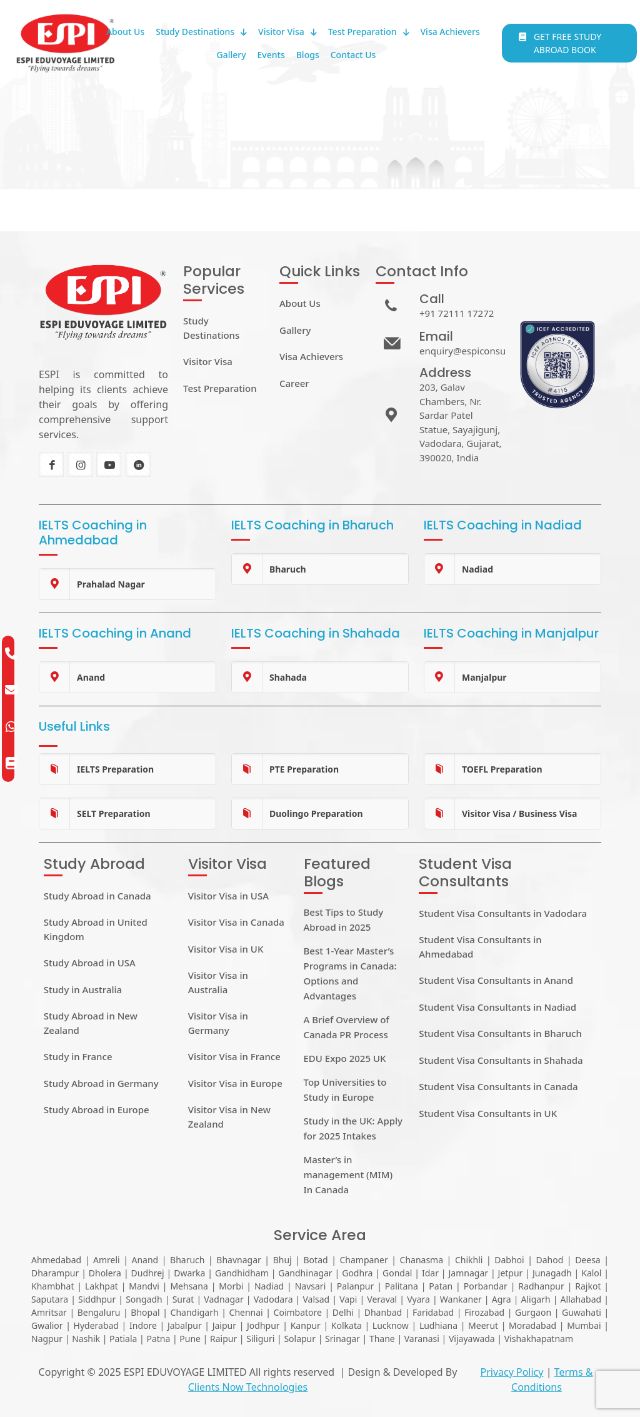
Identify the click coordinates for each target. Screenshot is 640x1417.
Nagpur (46, 1338)
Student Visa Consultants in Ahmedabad (480, 946)
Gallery (295, 330)
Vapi (348, 1299)
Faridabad (433, 1312)
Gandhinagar (305, 1273)
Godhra (357, 1273)
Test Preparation (220, 388)
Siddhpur (97, 1299)
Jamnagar (469, 1273)
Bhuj (282, 1260)
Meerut (483, 1325)
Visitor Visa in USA (228, 895)
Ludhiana (438, 1325)
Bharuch (187, 1260)
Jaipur (224, 1325)
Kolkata (346, 1325)
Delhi (343, 1312)
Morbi (231, 1286)
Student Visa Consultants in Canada (498, 1086)
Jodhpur (263, 1325)
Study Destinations (211, 327)
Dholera (105, 1273)
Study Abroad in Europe (96, 1109)
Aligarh (536, 1299)
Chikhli (468, 1260)
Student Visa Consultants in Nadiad (497, 1007)
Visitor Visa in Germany (218, 1022)
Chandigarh (195, 1312)
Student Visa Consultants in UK (488, 1113)
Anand (144, 1260)
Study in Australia (83, 989)
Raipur (223, 1338)
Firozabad (484, 1312)
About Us (300, 303)
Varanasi (421, 1338)
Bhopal (145, 1312)
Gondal (397, 1273)
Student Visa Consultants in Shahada (500, 1060)
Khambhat (52, 1286)
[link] (127, 584)
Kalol (591, 1273)
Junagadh (552, 1273)
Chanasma (422, 1260)
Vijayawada (472, 1338)
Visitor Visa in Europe (235, 1083)
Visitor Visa (207, 361)
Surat (183, 1299)
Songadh (144, 1299)
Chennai (246, 1312)
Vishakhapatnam (538, 1338)
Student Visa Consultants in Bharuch (500, 1033)
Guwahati (581, 1312)
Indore (143, 1325)
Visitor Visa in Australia (218, 982)
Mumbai (584, 1325)
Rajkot (588, 1286)
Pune (190, 1338)
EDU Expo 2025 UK (345, 1058)
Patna (158, 1338)
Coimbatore (298, 1312)
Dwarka (189, 1273)
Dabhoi (509, 1260)
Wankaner (461, 1299)
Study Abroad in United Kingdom (96, 929)
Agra (501, 1299)
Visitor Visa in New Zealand (229, 1116)
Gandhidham (242, 1273)
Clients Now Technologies (248, 1387)
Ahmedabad (56, 1260)
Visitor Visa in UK (226, 949)
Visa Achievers (311, 356)
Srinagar (342, 1338)
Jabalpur (185, 1325)
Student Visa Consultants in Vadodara (503, 913)
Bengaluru (99, 1312)
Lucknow (390, 1325)
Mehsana (189, 1286)
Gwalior (47, 1325)
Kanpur (306, 1325)
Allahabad (581, 1299)
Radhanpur (541, 1286)
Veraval (382, 1299)
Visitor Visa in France (234, 1056)
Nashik (86, 1338)
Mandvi (144, 1286)
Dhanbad (383, 1312)
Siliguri (260, 1338)
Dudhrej (147, 1273)
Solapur (300, 1338)
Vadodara (273, 1299)
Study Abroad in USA (90, 962)
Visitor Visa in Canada (236, 922)
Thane (382, 1338)
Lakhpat (101, 1286)
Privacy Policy (511, 1372)
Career (294, 383)
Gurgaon (533, 1312)
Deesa (588, 1260)
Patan (440, 1286)
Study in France (78, 1056)
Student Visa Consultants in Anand (496, 980)
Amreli (106, 1260)
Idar (430, 1273)
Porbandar (486, 1286)
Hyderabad (96, 1325)
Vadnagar (223, 1299)
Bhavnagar (238, 1260)
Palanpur (355, 1286)
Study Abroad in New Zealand (91, 1022)
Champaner (363, 1260)
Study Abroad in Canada (97, 895)
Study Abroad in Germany (101, 1083)
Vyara (418, 1299)
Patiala (123, 1338)
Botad (316, 1260)
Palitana (401, 1286)
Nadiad (269, 1286)
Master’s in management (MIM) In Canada (348, 1174)
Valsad (315, 1299)
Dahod (549, 1260)
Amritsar (49, 1312)
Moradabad (532, 1325)
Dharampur (55, 1273)
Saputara (49, 1299)
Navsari (310, 1286)
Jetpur (510, 1273)
